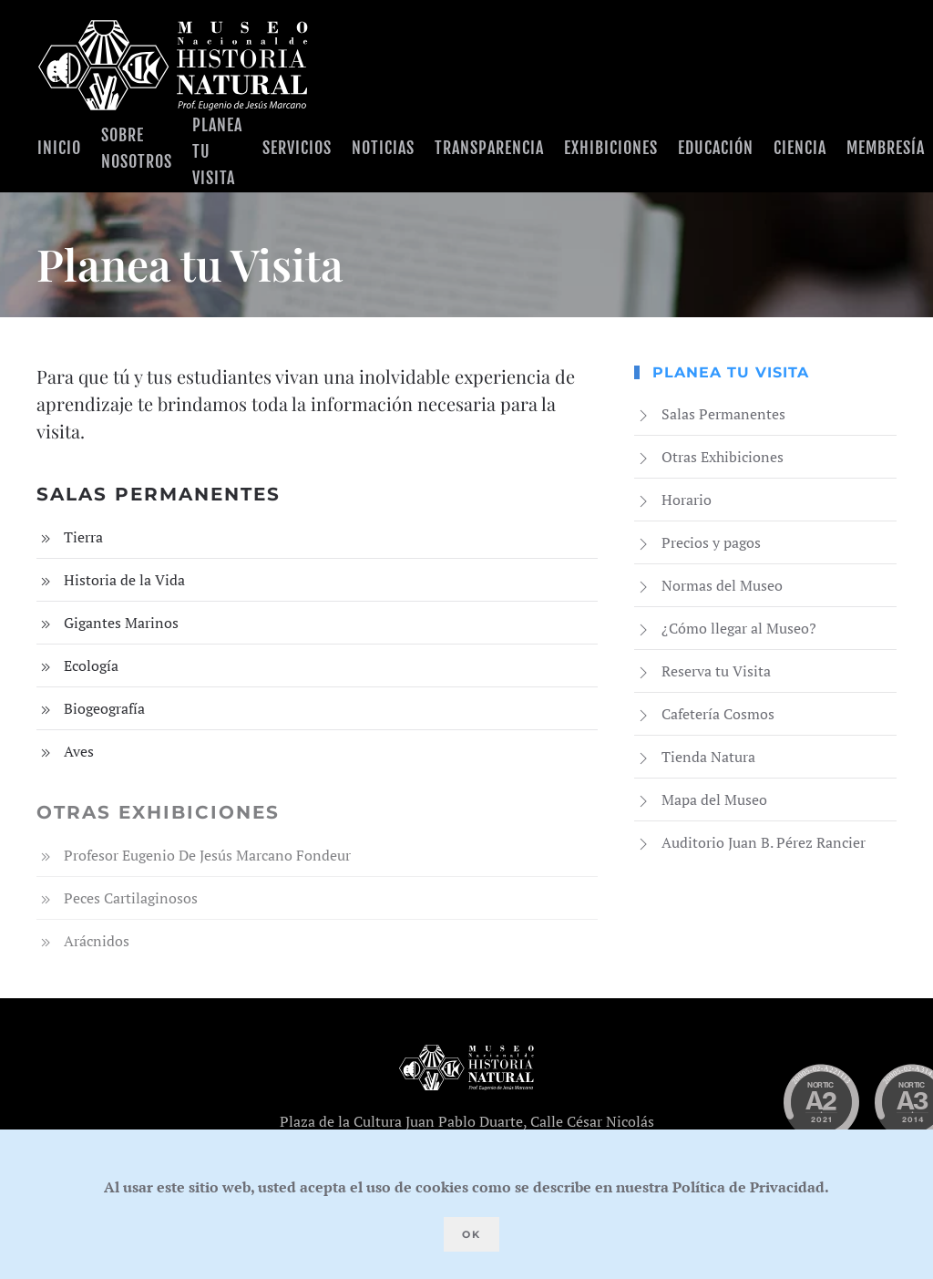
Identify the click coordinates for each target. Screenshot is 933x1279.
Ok (471, 1234)
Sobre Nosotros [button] (136, 148)
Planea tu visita (217, 152)
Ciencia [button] (800, 148)
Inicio (59, 148)
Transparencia (489, 148)
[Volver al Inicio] (173, 65)
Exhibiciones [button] (611, 148)
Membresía (885, 148)
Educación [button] (716, 148)
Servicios (297, 148)
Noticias (383, 148)
